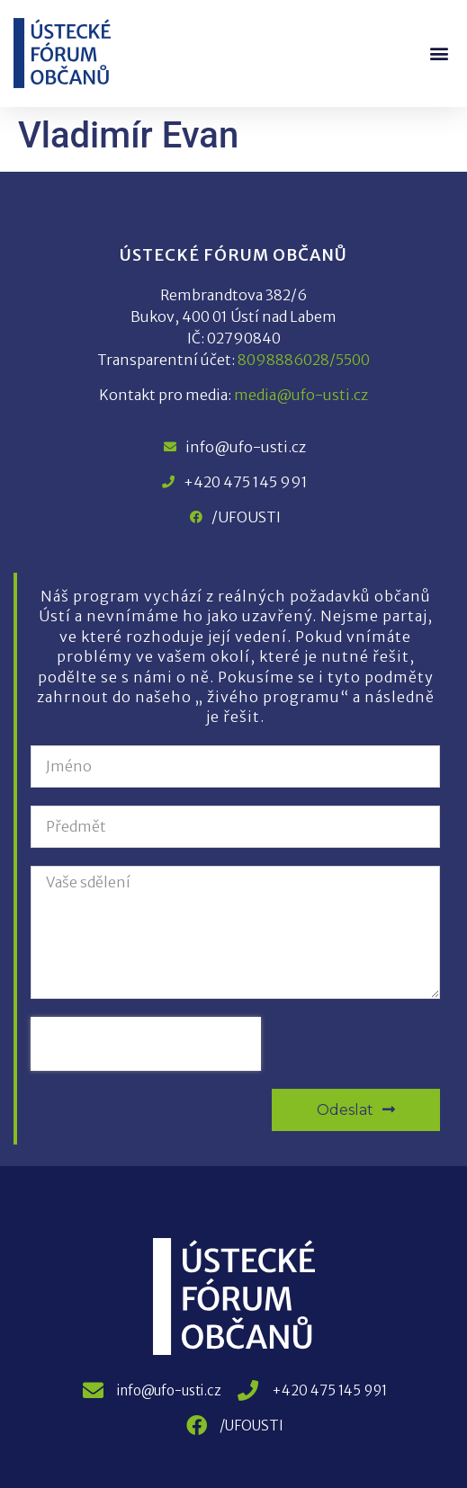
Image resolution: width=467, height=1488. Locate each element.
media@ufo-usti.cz (301, 395)
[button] (439, 53)
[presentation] (146, 1044)
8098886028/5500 (304, 360)
